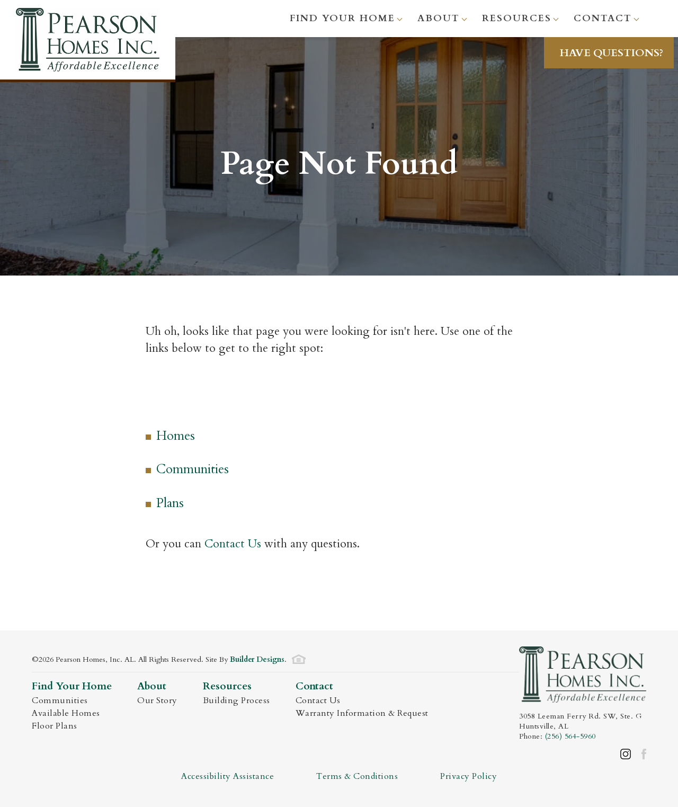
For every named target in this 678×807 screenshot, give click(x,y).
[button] (611, 52)
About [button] (438, 18)
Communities (192, 469)
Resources (227, 686)
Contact (314, 686)
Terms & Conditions (357, 776)
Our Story (157, 700)
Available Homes (66, 713)
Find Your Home (72, 686)
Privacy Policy (468, 776)
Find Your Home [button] (342, 18)
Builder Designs (257, 659)
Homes (175, 436)
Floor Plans (54, 726)
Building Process (236, 700)
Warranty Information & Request (362, 713)
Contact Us (232, 544)
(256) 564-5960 (570, 736)
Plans (170, 503)
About (151, 686)
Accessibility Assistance (227, 776)
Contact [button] (603, 18)
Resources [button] (516, 18)
